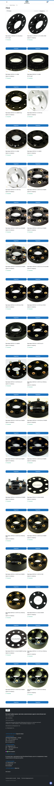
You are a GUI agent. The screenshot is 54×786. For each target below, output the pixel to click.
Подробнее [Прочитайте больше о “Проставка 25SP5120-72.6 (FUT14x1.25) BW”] (38, 317)
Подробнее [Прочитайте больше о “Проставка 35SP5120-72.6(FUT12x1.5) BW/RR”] (16, 471)
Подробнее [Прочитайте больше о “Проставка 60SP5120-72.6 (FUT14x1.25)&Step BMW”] (38, 663)
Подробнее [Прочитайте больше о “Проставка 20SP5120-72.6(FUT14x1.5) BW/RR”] (38, 240)
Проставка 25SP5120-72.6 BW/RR (13, 343)
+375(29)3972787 (10, 736)
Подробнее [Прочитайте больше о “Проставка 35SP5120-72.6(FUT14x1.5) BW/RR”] (38, 471)
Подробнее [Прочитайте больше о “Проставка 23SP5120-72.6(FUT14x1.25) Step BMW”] (38, 279)
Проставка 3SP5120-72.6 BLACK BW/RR (35, 497)
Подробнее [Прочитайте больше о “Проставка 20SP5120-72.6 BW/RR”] (38, 163)
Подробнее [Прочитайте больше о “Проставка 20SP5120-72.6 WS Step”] (16, 202)
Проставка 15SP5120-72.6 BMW (34, 74)
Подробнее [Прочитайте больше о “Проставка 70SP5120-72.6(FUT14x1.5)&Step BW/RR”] (38, 702)
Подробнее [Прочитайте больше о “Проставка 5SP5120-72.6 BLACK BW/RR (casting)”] (16, 663)
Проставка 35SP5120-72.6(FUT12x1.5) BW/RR (15, 458)
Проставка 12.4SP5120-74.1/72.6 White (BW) (36, 35)
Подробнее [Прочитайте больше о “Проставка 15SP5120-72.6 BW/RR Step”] (16, 125)
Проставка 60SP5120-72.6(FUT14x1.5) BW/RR (15, 689)
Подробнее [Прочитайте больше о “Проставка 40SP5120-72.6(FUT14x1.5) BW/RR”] (38, 548)
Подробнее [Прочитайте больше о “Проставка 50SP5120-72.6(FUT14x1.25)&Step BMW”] (16, 625)
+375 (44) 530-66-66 (11, 733)
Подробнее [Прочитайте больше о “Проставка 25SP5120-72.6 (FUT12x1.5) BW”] (16, 317)
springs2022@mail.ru (10, 754)
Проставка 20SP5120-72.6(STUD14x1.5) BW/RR (15, 266)
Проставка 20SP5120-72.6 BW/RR (34, 151)
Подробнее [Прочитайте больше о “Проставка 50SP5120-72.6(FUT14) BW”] (38, 586)
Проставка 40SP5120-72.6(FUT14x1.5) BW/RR (36, 535)
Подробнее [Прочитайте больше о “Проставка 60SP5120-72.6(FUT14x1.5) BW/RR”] (16, 702)
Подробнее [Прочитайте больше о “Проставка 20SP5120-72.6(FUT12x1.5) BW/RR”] (38, 202)
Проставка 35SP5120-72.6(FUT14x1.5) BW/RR (36, 458)
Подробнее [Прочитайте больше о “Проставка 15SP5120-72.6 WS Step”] (38, 125)
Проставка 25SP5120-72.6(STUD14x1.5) (14, 381)
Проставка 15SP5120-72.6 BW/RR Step (14, 112)
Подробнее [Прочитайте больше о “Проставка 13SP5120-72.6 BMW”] (16, 87)
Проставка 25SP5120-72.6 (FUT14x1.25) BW (36, 305)
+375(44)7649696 (10, 761)
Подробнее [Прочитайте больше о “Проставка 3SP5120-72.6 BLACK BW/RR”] (38, 510)
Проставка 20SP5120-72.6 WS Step (13, 189)
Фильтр (9, 11)
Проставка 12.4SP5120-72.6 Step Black (14, 35)
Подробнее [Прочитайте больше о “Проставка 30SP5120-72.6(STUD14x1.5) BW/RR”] (38, 433)
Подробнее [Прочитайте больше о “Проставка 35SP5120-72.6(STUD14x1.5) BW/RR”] (16, 510)
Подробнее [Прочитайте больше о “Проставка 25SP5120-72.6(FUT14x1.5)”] (38, 356)
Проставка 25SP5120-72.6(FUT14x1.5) (35, 343)
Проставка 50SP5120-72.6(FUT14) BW (35, 574)
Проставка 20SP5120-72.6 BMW (12, 151)
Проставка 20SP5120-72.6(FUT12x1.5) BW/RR (36, 189)
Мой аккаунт (8, 771)
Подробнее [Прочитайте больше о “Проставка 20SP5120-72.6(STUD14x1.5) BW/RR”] (16, 279)
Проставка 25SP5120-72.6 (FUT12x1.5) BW (14, 305)
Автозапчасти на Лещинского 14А (13, 725)
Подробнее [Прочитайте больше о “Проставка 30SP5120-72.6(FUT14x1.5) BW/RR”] (16, 433)
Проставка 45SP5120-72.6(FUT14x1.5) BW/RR (15, 574)
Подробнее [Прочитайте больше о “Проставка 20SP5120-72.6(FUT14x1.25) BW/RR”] (16, 240)
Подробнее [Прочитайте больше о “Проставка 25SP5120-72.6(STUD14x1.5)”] (16, 394)
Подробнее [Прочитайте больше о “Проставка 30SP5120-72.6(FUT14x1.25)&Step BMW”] (38, 394)
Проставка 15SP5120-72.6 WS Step (34, 112)
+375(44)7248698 (10, 744)
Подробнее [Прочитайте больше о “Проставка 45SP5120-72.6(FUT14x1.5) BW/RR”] (16, 586)
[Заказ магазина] (43, 11)
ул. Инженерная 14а (10, 728)
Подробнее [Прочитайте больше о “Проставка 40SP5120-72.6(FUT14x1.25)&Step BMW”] (16, 548)
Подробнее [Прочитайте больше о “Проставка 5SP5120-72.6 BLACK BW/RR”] (38, 625)
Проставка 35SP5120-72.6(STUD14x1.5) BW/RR (15, 497)
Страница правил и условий (11, 778)
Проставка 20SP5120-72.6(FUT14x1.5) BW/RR (36, 228)
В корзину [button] (16, 48)
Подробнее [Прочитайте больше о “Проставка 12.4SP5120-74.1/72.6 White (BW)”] (38, 48)
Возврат (18, 778)
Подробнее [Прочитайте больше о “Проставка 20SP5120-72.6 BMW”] (16, 163)
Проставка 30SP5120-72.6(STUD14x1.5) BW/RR (37, 420)
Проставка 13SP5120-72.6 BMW (12, 74)
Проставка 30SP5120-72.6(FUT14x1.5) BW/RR (15, 420)
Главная (7, 5)
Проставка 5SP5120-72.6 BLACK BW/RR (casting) (16, 651)
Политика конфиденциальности (27, 778)
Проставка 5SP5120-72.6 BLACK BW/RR (35, 612)
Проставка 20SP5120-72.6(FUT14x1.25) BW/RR (15, 228)
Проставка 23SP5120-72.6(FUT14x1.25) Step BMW (37, 266)
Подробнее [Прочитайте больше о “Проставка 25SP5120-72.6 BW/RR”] (16, 356)
